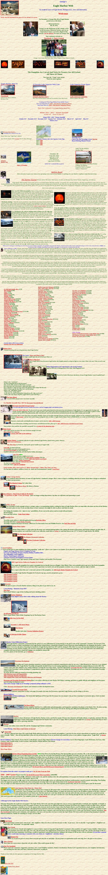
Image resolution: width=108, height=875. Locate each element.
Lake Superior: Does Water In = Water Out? (28, 788)
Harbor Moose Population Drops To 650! (24, 754)
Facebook (47, 38)
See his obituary (49, 33)
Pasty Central (59, 38)
